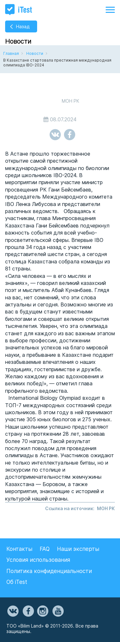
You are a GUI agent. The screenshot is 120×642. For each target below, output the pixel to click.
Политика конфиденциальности (49, 571)
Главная (11, 53)
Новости (34, 53)
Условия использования (38, 560)
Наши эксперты (78, 549)
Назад (22, 26)
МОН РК (106, 508)
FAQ (45, 549)
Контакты (19, 549)
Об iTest (16, 582)
